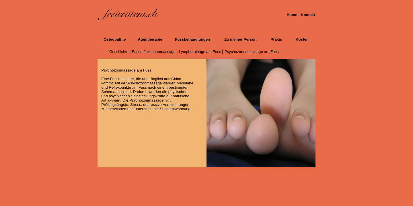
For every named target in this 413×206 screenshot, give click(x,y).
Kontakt (308, 15)
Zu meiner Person (240, 39)
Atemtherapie (150, 39)
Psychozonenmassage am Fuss (252, 51)
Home (292, 15)
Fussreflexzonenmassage (154, 51)
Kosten (302, 39)
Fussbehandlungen (192, 39)
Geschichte (119, 51)
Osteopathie (115, 39)
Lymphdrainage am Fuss (200, 51)
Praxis (276, 39)
